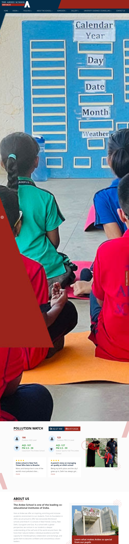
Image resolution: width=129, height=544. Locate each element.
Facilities (27, 11)
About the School (44, 11)
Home (6, 11)
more (18, 474)
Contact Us (120, 11)
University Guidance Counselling (97, 11)
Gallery (74, 11)
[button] (2, 217)
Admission (61, 11)
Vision (14, 11)
